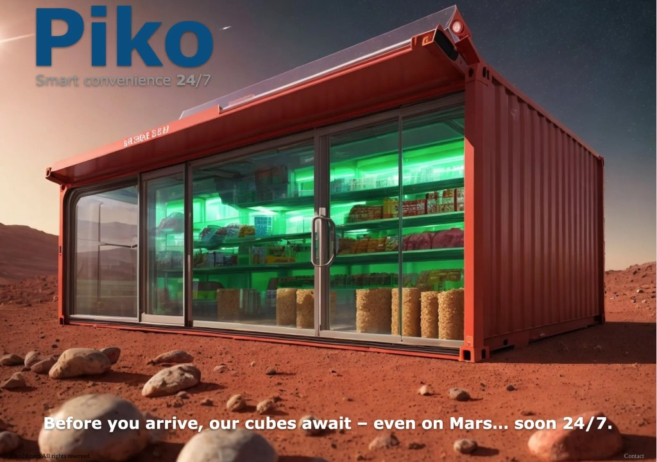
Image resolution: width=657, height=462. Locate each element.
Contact (634, 455)
